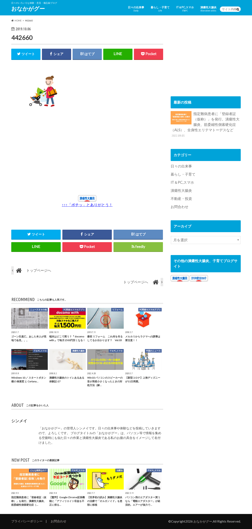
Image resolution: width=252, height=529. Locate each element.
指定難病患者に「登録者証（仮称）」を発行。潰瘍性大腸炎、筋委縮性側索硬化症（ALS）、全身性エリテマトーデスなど (205, 124)
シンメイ (19, 420)
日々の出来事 (136, 9)
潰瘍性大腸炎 (208, 9)
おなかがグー (28, 8)
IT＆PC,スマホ (185, 9)
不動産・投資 (181, 198)
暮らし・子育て (160, 9)
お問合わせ (179, 206)
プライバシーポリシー (27, 521)
